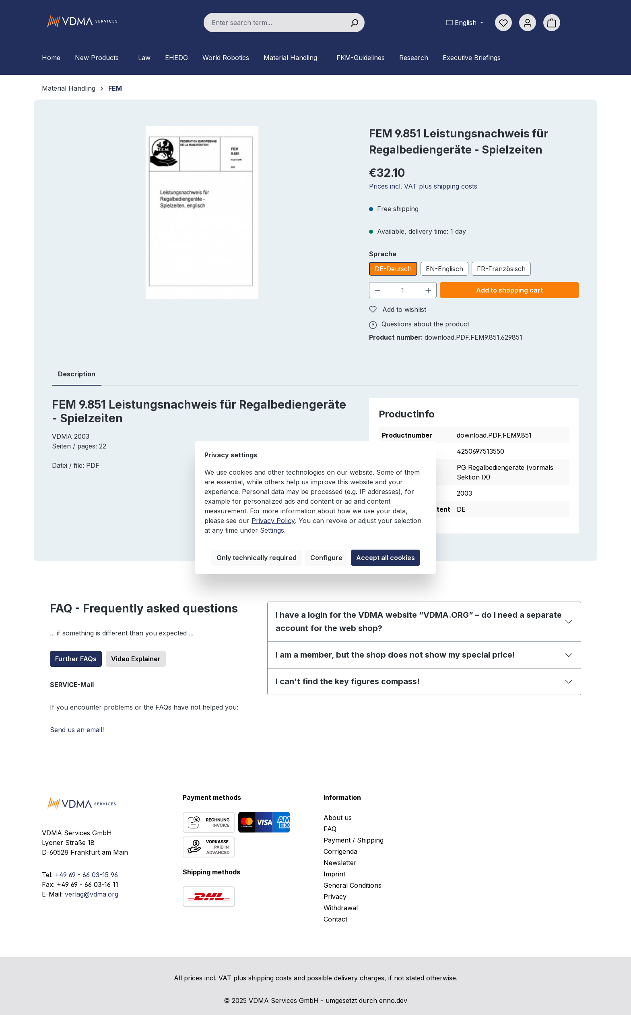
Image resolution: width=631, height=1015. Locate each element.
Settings (272, 530)
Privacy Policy (273, 521)
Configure (326, 558)
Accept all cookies (385, 558)
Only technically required (257, 558)
